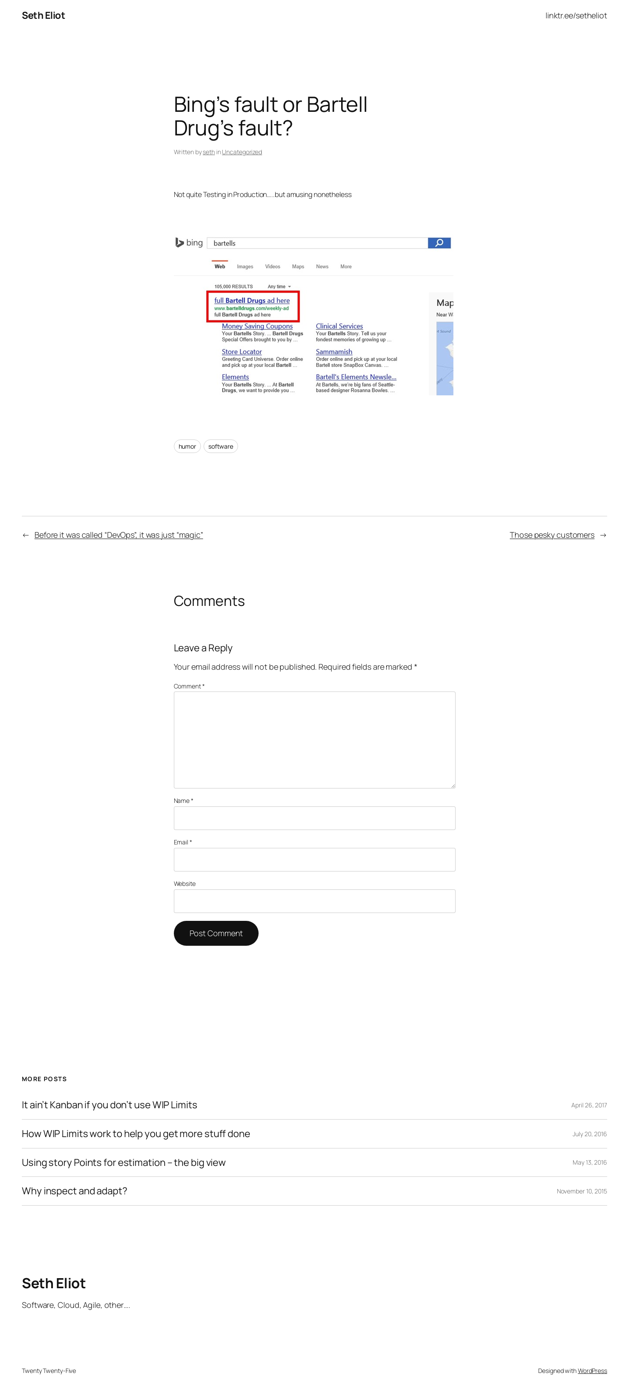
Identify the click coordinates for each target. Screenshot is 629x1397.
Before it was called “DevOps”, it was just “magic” (119, 534)
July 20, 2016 (590, 1134)
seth (209, 152)
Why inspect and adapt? (75, 1191)
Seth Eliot (43, 15)
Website (185, 883)
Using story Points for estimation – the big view (124, 1162)
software (220, 446)
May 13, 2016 (590, 1162)
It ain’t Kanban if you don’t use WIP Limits (109, 1105)
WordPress (592, 1370)
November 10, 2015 (582, 1191)
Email (183, 842)
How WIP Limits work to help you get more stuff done (136, 1133)
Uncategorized (242, 152)
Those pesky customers (552, 534)
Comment (189, 686)
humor (188, 446)
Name (184, 800)
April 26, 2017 (589, 1105)
